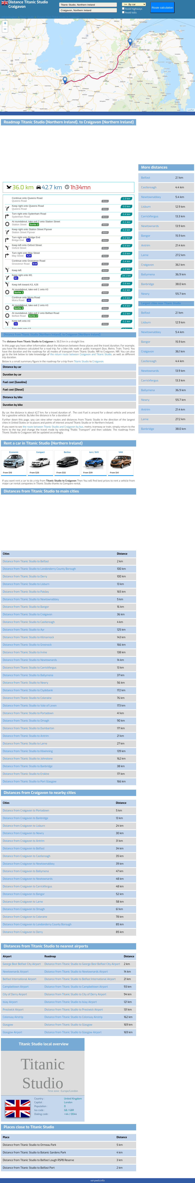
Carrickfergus (149, 216)
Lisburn (146, 207)
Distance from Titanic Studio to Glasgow (68, 1025)
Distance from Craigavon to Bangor (24, 894)
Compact (40, 463)
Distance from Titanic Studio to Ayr (24, 630)
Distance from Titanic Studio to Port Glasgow (29, 781)
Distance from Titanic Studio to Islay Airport (71, 1002)
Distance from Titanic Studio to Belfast (26, 561)
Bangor (145, 236)
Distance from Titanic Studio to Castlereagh (29, 622)
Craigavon (97, 361)
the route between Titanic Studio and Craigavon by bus (53, 426)
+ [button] (5, 23)
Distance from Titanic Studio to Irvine (25, 652)
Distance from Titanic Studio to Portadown (28, 713)
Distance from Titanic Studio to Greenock (27, 645)
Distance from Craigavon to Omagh (24, 909)
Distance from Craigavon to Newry (23, 833)
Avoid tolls (131, 12)
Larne (144, 255)
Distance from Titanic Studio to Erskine (26, 774)
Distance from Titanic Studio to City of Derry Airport (75, 994)
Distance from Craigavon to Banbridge (25, 818)
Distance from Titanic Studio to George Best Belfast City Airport (82, 964)
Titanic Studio (81, 361)
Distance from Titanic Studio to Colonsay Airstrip (74, 1017)
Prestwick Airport (13, 1009)
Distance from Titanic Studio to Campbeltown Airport (76, 987)
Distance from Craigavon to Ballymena (26, 871)
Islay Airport (10, 1002)
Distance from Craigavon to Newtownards (28, 879)
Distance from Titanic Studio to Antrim (26, 736)
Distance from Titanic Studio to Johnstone (28, 758)
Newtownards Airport (15, 971)
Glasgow (8, 1025)
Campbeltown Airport (16, 987)
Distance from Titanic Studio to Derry (25, 576)
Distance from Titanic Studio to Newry (25, 683)
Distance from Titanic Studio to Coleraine (27, 698)
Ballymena (148, 274)
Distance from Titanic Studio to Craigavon (27, 614)
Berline (67, 463)
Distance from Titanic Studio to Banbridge (28, 766)
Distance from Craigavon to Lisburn (24, 826)
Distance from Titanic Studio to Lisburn (26, 584)
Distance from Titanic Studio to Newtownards (30, 660)
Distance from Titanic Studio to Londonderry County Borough (39, 569)
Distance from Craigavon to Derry (23, 932)
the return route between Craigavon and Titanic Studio (81, 354)
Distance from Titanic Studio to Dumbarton (28, 728)
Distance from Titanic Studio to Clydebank (28, 690)
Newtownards (150, 226)
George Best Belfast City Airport (22, 964)
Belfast (145, 178)
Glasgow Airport (12, 1032)
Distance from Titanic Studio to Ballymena (28, 675)
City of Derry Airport (15, 994)
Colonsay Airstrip (13, 1017)
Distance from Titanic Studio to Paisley (26, 592)
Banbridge (147, 284)
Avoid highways (133, 8)
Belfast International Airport (19, 979)
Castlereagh (148, 187)
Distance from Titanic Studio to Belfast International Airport (80, 979)
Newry (145, 294)
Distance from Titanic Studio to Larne (25, 743)
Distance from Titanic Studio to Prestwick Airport (74, 1009)
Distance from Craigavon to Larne (23, 902)
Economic (14, 463)
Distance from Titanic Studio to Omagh (26, 720)
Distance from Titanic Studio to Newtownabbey (31, 599)
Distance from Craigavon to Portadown (26, 810)
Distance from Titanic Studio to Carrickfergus (29, 667)
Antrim (145, 245)
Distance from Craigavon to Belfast (23, 848)
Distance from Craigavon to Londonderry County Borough (37, 924)
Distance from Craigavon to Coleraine (25, 917)
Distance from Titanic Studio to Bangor (26, 607)
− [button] (5, 29)
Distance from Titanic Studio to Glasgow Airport (73, 1032)
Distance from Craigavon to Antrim (23, 841)
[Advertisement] (68, 154)
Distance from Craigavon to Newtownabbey (29, 864)
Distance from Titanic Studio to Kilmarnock (28, 637)
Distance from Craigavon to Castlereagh (26, 856)
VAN (121, 463)
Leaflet (191, 110)
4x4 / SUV (94, 463)
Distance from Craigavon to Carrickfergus (27, 886)
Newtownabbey (151, 197)
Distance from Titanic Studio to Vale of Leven (30, 705)
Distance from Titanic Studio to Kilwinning (28, 751)
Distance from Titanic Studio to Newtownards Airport (76, 971)
